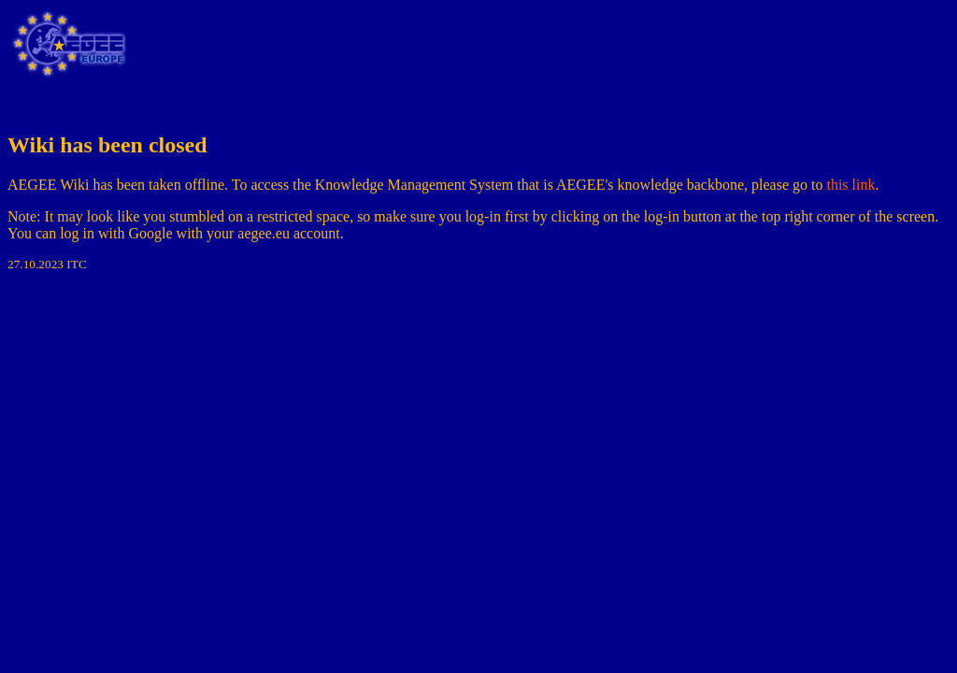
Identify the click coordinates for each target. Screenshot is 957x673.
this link (850, 185)
